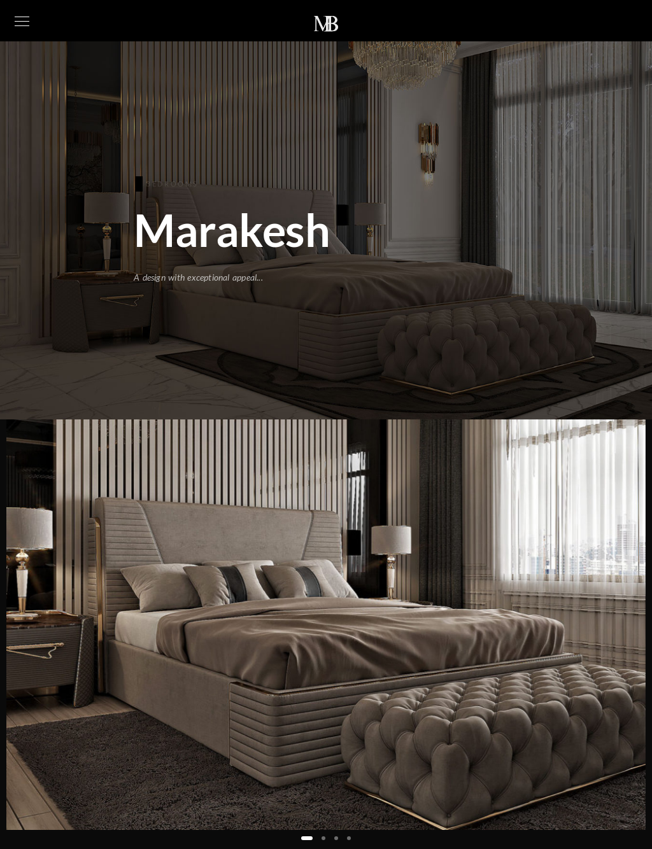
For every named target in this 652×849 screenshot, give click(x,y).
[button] (307, 838)
